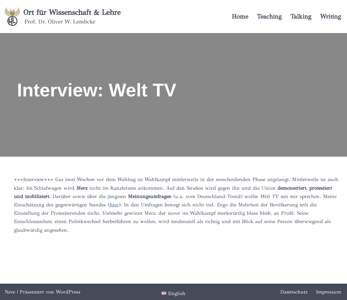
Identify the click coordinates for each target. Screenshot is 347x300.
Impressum (328, 292)
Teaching (269, 16)
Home (240, 16)
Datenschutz (293, 292)
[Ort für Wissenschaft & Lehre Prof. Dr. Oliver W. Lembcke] (63, 16)
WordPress (68, 292)
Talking (300, 16)
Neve (10, 292)
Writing (330, 16)
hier (114, 205)
